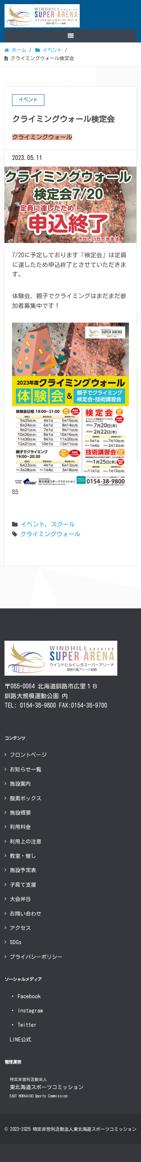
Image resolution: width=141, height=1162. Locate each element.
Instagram (26, 1010)
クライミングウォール (50, 534)
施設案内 (20, 783)
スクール (63, 524)
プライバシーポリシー (36, 957)
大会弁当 (20, 899)
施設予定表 (23, 870)
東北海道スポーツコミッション (46, 1087)
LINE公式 (20, 1039)
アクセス (20, 928)
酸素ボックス (25, 798)
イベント (33, 524)
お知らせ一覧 (25, 769)
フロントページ (28, 755)
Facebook (25, 996)
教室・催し (23, 856)
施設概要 (20, 812)
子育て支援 (23, 884)
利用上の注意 (25, 841)
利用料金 (20, 827)
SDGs (15, 942)
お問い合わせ (25, 913)
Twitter (23, 1025)
